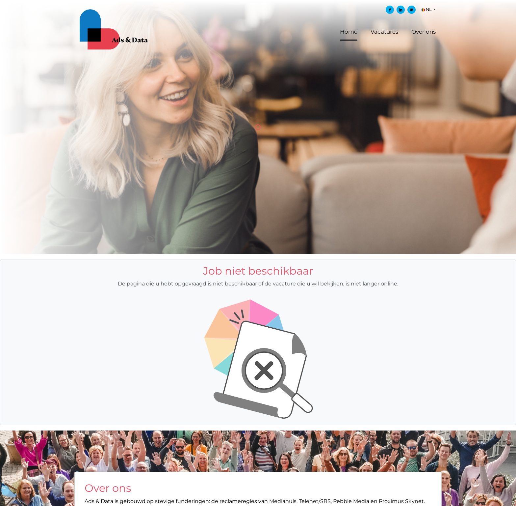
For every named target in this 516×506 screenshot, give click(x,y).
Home (348, 31)
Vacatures (384, 31)
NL (427, 9)
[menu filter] (258, 0)
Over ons (423, 31)
